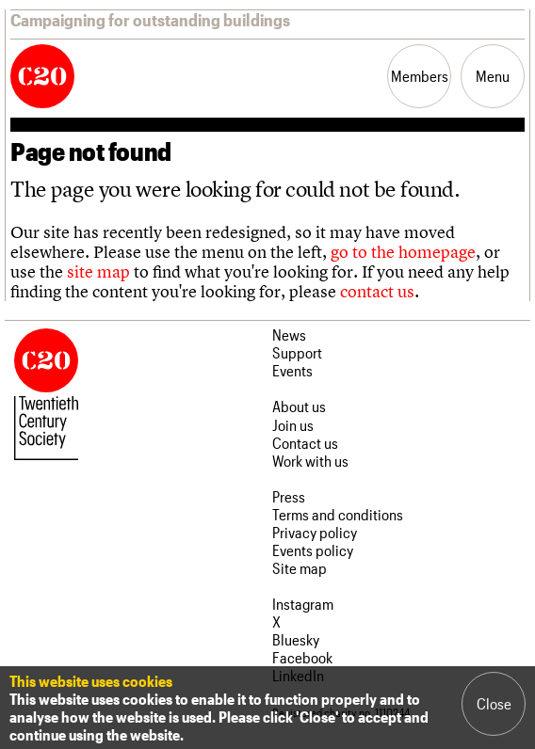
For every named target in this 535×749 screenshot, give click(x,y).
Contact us (305, 443)
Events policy (312, 550)
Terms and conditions (337, 514)
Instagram (302, 604)
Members (419, 76)
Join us (293, 425)
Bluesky (295, 639)
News (289, 334)
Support (297, 352)
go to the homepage (403, 252)
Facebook (302, 657)
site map (98, 271)
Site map (299, 568)
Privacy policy (314, 532)
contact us (377, 291)
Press (288, 496)
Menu (493, 76)
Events (292, 370)
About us (299, 406)
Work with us (310, 461)
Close (494, 703)
